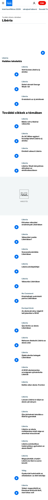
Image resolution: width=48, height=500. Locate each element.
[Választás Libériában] (34, 285)
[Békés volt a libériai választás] (34, 125)
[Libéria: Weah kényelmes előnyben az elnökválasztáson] (34, 169)
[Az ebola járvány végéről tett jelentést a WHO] (34, 314)
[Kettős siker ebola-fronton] (34, 388)
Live (42, 3)
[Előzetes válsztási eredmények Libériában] (34, 225)
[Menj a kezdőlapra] (9, 3)
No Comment (27, 293)
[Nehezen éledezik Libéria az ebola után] (34, 344)
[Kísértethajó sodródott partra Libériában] (34, 299)
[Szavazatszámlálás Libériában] (34, 255)
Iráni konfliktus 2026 (11, 9)
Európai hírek (28, 308)
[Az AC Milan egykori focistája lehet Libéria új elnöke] (34, 139)
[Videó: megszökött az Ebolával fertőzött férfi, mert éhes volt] (34, 491)
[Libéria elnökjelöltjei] (34, 270)
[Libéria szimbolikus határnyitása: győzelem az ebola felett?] (34, 447)
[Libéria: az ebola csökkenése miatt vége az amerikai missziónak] (34, 432)
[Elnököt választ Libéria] (34, 154)
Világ (24, 470)
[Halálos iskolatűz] (24, 61)
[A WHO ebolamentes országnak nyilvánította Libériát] (34, 373)
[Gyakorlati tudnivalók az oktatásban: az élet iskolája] (34, 476)
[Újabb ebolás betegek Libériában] (34, 358)
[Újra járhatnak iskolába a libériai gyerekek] (34, 417)
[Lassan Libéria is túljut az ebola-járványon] (34, 403)
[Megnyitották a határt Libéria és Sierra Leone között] (34, 462)
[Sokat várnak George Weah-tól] (34, 88)
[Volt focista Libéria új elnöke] (34, 73)
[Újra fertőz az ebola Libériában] (34, 329)
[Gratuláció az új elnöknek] (34, 102)
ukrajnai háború (30, 9)
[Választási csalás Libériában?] (34, 240)
